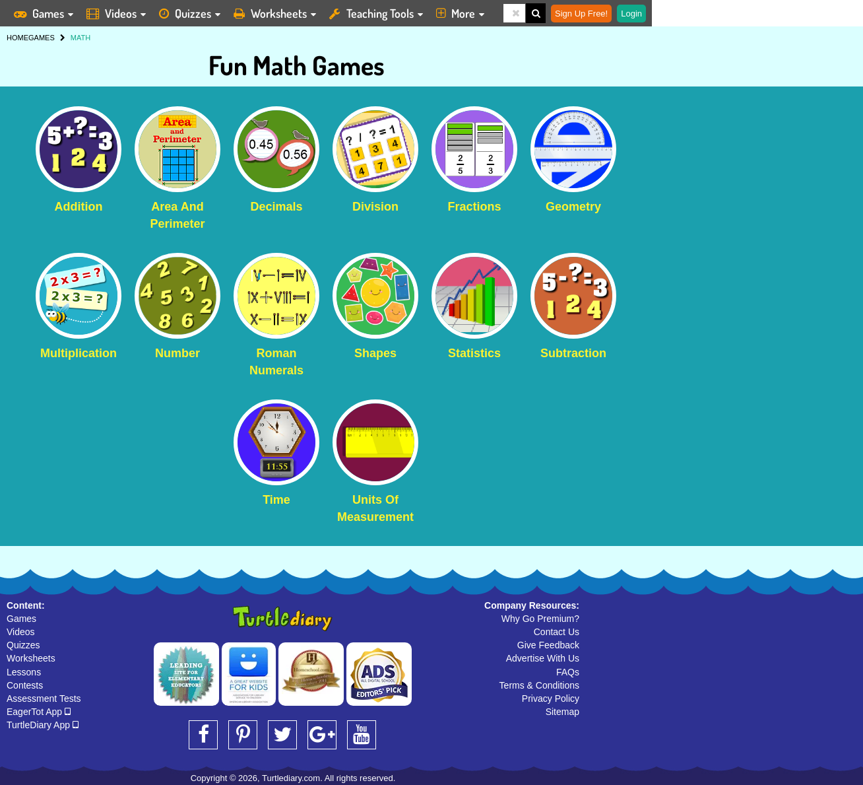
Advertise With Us (542, 658)
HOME (17, 38)
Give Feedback (548, 645)
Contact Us (556, 632)
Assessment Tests (44, 698)
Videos (21, 632)
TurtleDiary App (43, 725)
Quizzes (23, 645)
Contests (25, 685)
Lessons (24, 672)
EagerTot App (39, 711)
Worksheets (31, 658)
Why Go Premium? (540, 618)
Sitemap (562, 711)
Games (21, 618)
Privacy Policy (550, 698)
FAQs (567, 672)
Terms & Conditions (539, 685)
